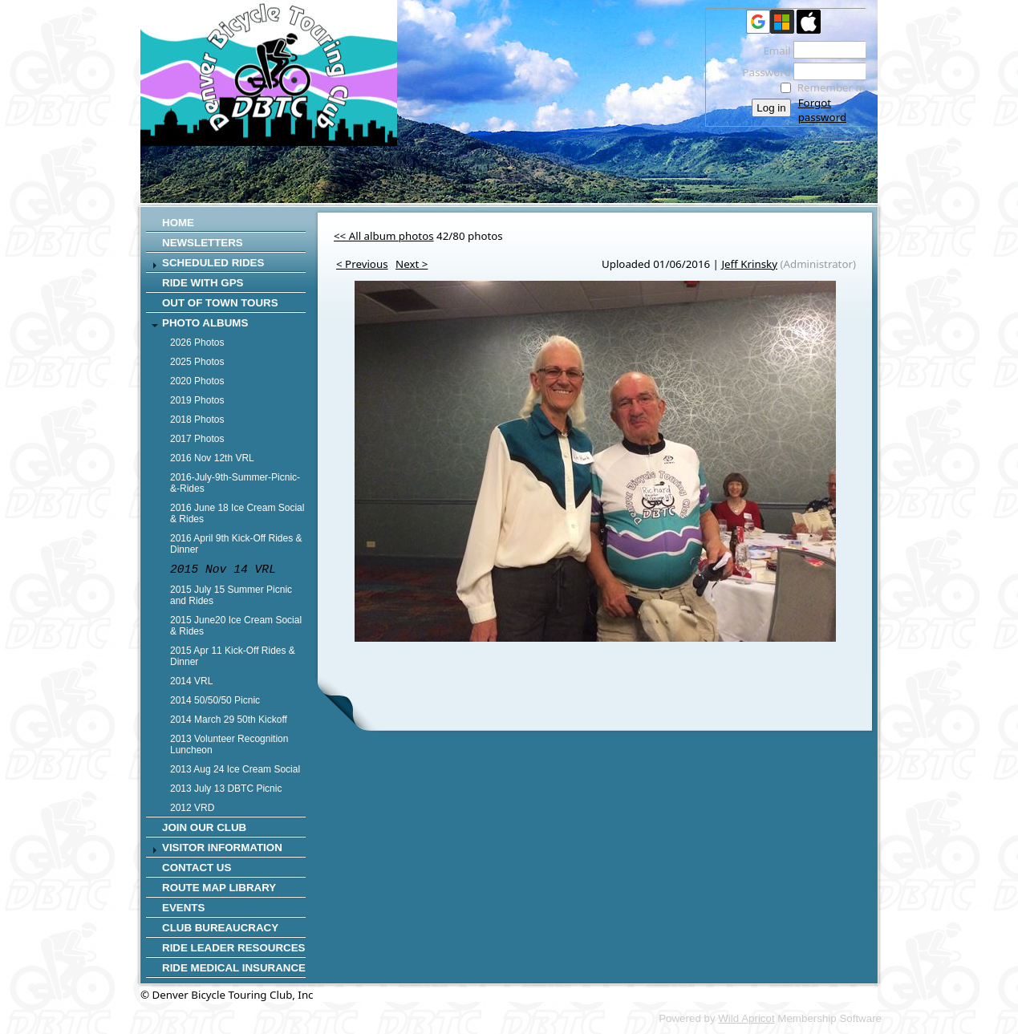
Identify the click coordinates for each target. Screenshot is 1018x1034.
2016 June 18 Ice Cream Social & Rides (237, 513)
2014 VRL (191, 681)
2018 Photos (197, 419)
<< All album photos (384, 236)
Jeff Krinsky (749, 264)
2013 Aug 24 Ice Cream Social (235, 769)
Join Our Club (204, 827)
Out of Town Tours (220, 303)
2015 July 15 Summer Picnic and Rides (231, 595)
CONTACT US (196, 868)
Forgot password (822, 109)
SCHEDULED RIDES (213, 263)
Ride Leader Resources (233, 948)
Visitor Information (222, 847)
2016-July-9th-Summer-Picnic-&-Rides (235, 483)
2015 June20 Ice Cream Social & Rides (236, 625)
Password (762, 72)
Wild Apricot (746, 1018)
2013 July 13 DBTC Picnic (226, 788)
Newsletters (202, 243)
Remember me (834, 87)
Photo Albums (205, 323)
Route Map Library (219, 888)
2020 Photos (197, 381)
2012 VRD (192, 807)
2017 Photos (197, 438)
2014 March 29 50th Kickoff (228, 719)
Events (183, 908)
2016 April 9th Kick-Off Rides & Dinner (236, 544)
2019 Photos (197, 400)
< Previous (362, 264)
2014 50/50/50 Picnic (215, 700)
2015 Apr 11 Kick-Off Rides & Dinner (232, 656)
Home (178, 223)
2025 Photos (197, 361)
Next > (411, 264)
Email (773, 50)
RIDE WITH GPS (202, 283)
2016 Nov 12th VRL (212, 458)
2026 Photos (197, 342)
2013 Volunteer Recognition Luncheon (229, 744)
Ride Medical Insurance (234, 968)
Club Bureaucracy (220, 928)
